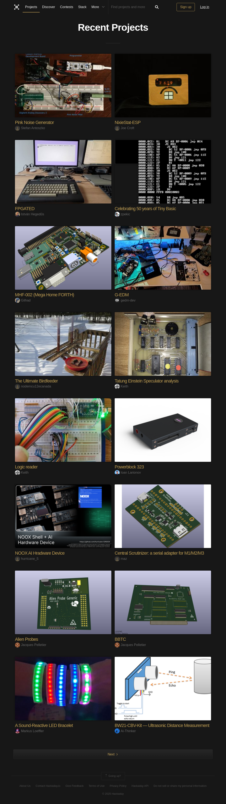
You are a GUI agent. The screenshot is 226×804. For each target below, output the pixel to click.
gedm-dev (125, 300)
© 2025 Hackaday (113, 793)
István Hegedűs (29, 214)
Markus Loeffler (29, 731)
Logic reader (26, 466)
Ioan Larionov (128, 472)
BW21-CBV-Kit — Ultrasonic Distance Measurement (163, 725)
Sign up (185, 7)
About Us (25, 785)
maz (121, 558)
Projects (31, 7)
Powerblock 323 (129, 466)
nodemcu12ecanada (33, 386)
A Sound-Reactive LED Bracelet (44, 725)
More (98, 7)
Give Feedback (74, 785)
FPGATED (25, 208)
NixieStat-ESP (128, 122)
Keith (121, 386)
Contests (66, 7)
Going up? (112, 776)
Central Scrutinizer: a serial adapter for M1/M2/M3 (160, 553)
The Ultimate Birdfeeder (36, 381)
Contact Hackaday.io (48, 785)
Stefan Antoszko (30, 128)
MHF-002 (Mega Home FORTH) (45, 294)
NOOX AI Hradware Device (40, 553)
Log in (204, 7)
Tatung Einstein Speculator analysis (147, 381)
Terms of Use (97, 785)
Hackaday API (140, 785)
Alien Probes (26, 639)
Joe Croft (124, 128)
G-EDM (122, 294)
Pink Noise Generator (34, 122)
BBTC (120, 639)
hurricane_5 (27, 558)
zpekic (122, 214)
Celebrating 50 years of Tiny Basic (146, 208)
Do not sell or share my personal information (180, 785)
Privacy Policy (118, 785)
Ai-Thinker (125, 731)
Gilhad (23, 300)
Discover (48, 7)
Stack (82, 7)
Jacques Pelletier (30, 645)
